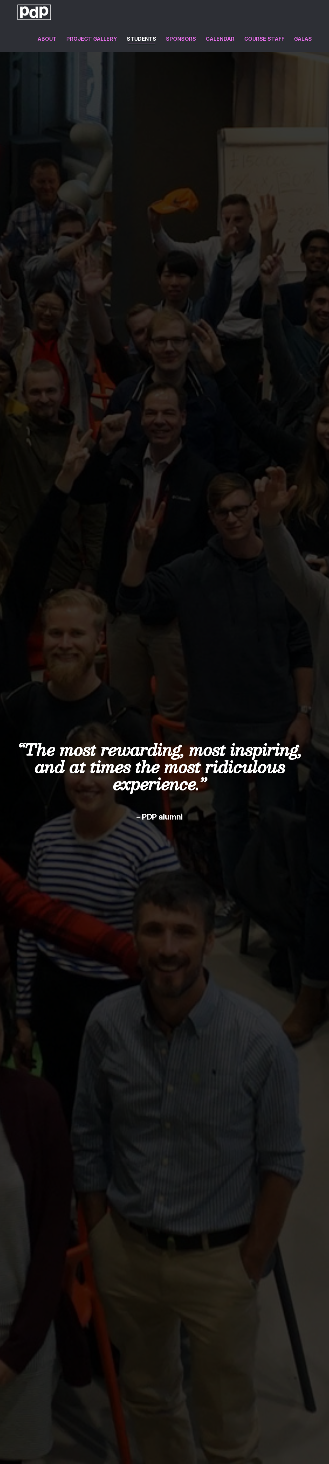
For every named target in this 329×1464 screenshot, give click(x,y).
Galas (303, 39)
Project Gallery (91, 39)
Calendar (220, 39)
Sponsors (181, 39)
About (47, 39)
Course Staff (264, 39)
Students (141, 39)
